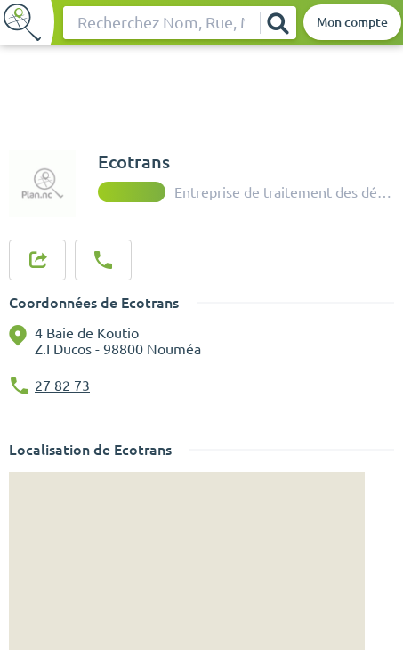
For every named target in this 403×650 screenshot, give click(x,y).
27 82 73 (62, 386)
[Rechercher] (277, 22)
